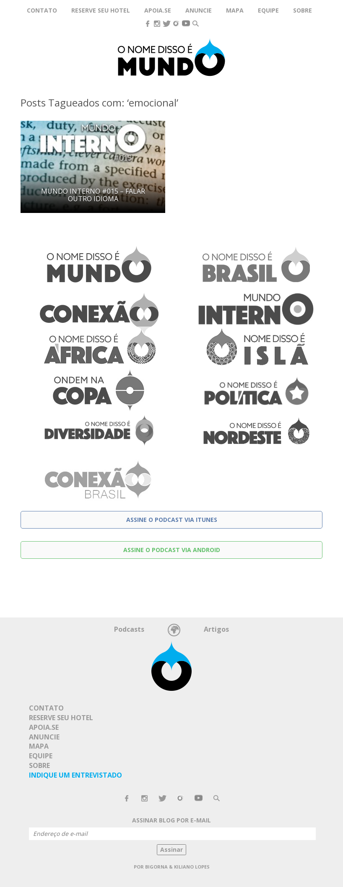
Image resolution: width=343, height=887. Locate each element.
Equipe (268, 10)
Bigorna (156, 867)
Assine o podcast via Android (171, 550)
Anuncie (198, 10)
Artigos (216, 629)
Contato (42, 10)
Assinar (171, 849)
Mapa (235, 10)
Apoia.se (157, 10)
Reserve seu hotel (100, 10)
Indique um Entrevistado (75, 775)
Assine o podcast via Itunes (171, 520)
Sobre (302, 10)
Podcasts (129, 629)
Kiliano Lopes (192, 867)
